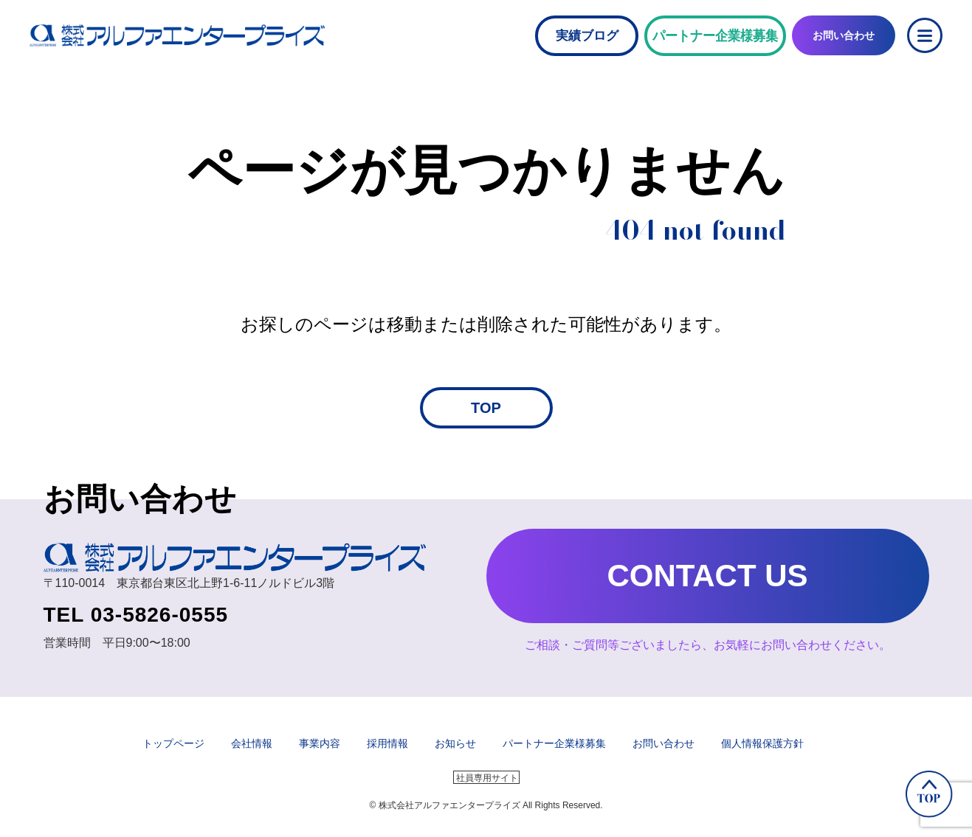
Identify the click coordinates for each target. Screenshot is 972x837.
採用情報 (387, 743)
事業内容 (319, 743)
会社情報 (251, 743)
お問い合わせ (663, 743)
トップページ (173, 743)
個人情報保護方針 (762, 743)
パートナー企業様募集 (554, 743)
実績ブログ (587, 35)
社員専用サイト (487, 778)
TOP (486, 408)
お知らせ (455, 743)
